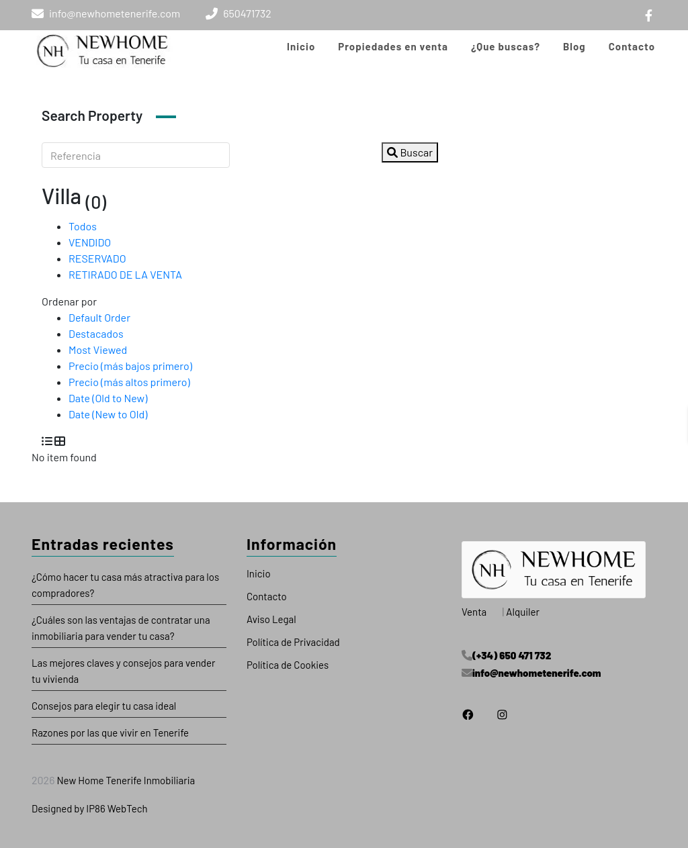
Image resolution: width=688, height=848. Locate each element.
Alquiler (523, 612)
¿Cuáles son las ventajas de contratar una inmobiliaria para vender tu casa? (121, 628)
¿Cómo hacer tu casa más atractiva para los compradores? (125, 585)
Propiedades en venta (393, 46)
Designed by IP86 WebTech (90, 808)
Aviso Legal (271, 619)
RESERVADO (97, 258)
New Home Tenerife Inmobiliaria (124, 780)
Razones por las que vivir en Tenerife (110, 732)
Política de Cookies (288, 665)
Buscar (410, 152)
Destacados (96, 333)
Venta (474, 612)
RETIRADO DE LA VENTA (125, 274)
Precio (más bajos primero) (130, 365)
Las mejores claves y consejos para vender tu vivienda (124, 671)
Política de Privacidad (293, 642)
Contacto (632, 46)
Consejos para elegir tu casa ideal (104, 706)
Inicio (301, 46)
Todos (83, 226)
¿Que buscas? (505, 46)
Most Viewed (98, 349)
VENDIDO (90, 242)
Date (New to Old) (108, 414)
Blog (574, 46)
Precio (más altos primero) (129, 381)
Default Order (99, 317)
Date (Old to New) (108, 397)
